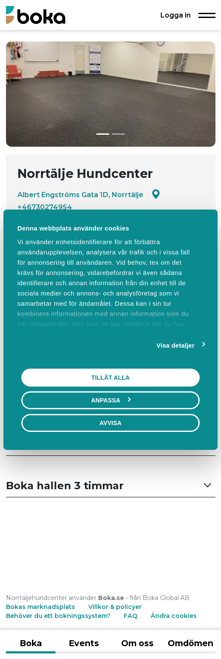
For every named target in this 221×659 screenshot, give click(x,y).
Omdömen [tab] (190, 643)
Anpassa (111, 399)
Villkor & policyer (115, 607)
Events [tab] (84, 643)
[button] (110, 486)
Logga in (175, 15)
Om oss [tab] (137, 643)
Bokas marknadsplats (40, 607)
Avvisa (110, 422)
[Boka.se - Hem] (35, 14)
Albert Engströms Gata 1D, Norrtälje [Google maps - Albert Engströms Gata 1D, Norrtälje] (88, 194)
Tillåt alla (110, 377)
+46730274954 (44, 207)
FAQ (131, 616)
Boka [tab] (31, 643)
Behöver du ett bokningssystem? (58, 616)
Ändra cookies (174, 616)
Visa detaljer (176, 345)
